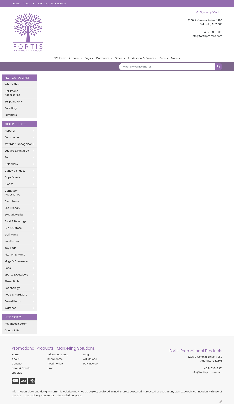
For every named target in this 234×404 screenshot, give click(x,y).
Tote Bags (11, 108)
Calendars (11, 164)
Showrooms (55, 359)
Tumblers (11, 115)
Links (50, 368)
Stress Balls (12, 281)
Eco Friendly (12, 208)
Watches (10, 308)
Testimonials (55, 363)
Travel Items (13, 301)
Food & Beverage (15, 221)
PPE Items (60, 58)
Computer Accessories (12, 192)
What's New (12, 84)
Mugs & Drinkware (16, 261)
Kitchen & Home (15, 254)
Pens (162, 58)
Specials (17, 373)
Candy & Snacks (15, 171)
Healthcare (12, 241)
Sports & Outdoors (16, 274)
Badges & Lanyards (17, 151)
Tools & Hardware (16, 294)
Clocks (9, 184)
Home (16, 3)
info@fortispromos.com (207, 372)
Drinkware (102, 58)
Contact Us (12, 330)
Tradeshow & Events (141, 58)
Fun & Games (13, 228)
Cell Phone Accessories (12, 93)
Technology (12, 288)
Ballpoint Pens (14, 101)
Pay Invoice (58, 3)
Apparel (74, 58)
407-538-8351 (213, 368)
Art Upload (90, 359)
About (27, 3)
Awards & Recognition (18, 144)
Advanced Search (16, 324)
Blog (86, 354)
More (174, 58)
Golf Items (11, 234)
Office (119, 58)
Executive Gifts (14, 214)
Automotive (12, 137)
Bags (88, 58)
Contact (43, 3)
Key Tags (10, 248)
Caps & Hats (12, 177)
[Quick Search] (167, 66)
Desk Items (12, 201)
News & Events (21, 368)
